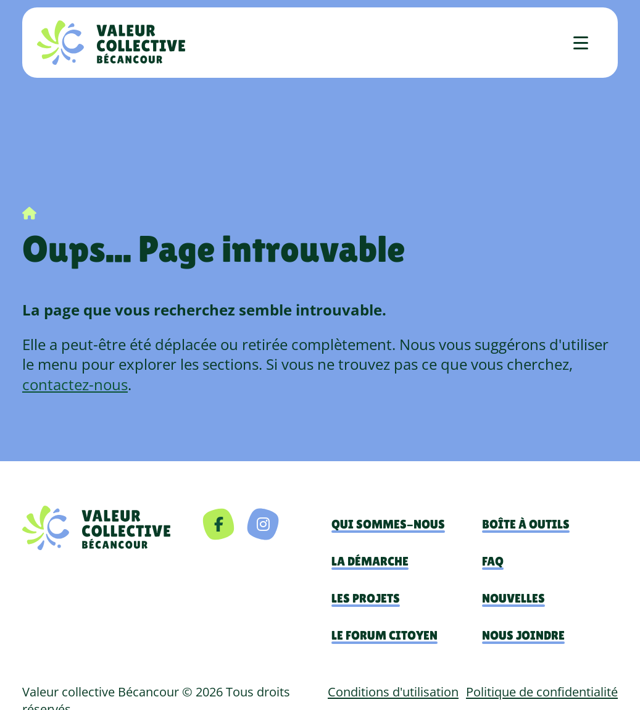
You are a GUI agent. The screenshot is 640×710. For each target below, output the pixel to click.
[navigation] (96, 527)
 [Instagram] (263, 524)
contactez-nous (75, 384)
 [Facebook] (218, 524)
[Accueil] (111, 42)
